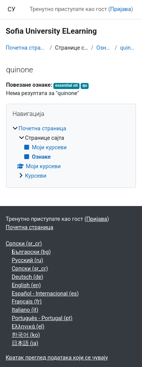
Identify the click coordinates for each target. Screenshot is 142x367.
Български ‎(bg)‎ (31, 251)
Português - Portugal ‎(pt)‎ (42, 318)
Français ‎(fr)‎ (27, 301)
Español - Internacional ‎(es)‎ (45, 293)
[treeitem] (71, 152)
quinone (128, 47)
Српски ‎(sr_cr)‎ (24, 243)
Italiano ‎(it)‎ (25, 309)
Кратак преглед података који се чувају (57, 357)
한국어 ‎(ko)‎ (26, 334)
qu (85, 85)
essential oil (66, 85)
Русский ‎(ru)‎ (27, 260)
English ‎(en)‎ (26, 285)
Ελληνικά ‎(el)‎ (28, 326)
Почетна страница (26, 47)
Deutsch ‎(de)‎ (27, 276)
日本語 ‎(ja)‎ (25, 343)
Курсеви (35, 175)
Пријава (120, 9)
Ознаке (104, 47)
